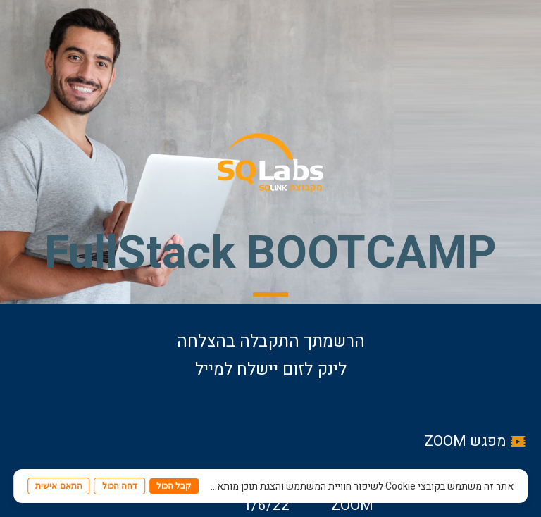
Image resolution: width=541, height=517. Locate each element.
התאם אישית (58, 486)
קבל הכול (174, 486)
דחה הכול (119, 486)
